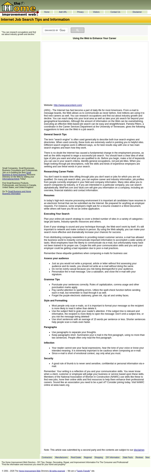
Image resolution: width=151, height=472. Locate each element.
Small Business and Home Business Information (16, 192)
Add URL (63, 12)
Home (46, 12)
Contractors (47, 457)
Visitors (96, 12)
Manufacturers (61, 457)
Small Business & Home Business (16, 173)
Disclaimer (137, 12)
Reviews (139, 457)
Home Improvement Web (29, 471)
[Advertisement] (20, 104)
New (147, 457)
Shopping (98, 457)
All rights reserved (57, 471)
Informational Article (11, 179)
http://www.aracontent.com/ (68, 105)
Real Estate (76, 457)
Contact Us (115, 12)
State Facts (128, 457)
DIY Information (113, 457)
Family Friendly (83, 471)
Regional (88, 457)
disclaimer (139, 450)
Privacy (80, 12)
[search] (55, 30)
